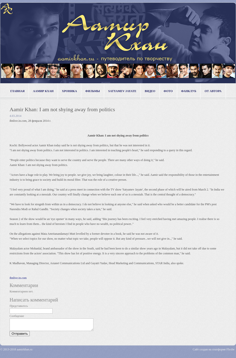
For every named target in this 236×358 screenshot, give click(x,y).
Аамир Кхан (43, 91)
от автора (213, 91)
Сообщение (17, 316)
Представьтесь (19, 306)
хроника (69, 91)
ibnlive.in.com (18, 278)
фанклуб (188, 91)
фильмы (92, 91)
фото (168, 91)
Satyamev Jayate (122, 91)
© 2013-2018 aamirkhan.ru (16, 351)
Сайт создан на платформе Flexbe (214, 351)
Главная (17, 91)
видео (150, 91)
